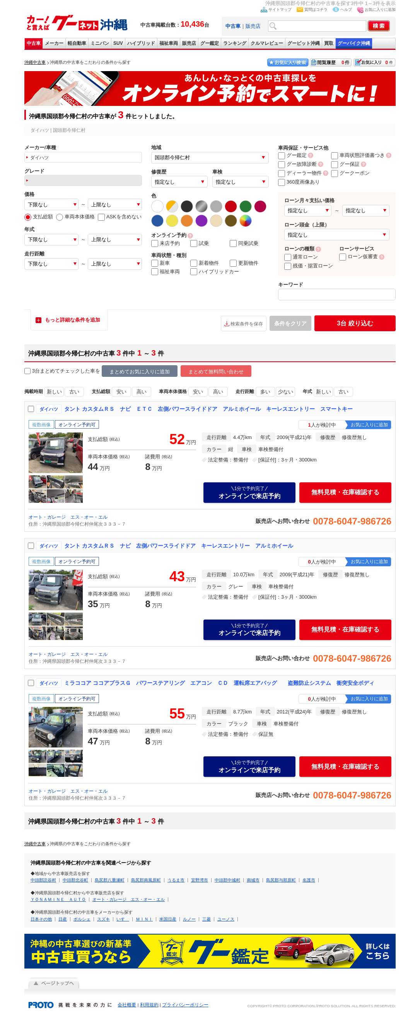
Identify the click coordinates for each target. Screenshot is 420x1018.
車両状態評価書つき (358, 155)
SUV (118, 43)
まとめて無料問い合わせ (216, 372)
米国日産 (167, 919)
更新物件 (244, 263)
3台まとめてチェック (52, 371)
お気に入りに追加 (380, 9)
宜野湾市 (199, 880)
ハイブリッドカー (214, 271)
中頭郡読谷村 (43, 880)
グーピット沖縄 (303, 43)
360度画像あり (299, 182)
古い (74, 392)
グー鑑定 (209, 43)
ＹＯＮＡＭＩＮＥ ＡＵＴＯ (58, 899)
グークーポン (350, 173)
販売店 (253, 26)
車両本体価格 (75, 217)
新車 (160, 263)
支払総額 (38, 217)
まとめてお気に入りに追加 (139, 372)
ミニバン (99, 43)
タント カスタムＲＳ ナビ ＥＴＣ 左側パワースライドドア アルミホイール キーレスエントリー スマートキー (208, 409)
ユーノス (225, 919)
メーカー (54, 43)
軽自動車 (77, 43)
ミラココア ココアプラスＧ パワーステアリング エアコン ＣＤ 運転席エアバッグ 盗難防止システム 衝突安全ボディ (219, 683)
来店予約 (165, 243)
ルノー (189, 919)
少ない (285, 392)
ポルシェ (81, 919)
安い (121, 392)
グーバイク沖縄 (354, 43)
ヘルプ (346, 9)
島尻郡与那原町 (281, 880)
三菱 (206, 919)
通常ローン (301, 257)
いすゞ (122, 919)
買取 (328, 43)
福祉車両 (168, 43)
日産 (62, 919)
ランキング (234, 43)
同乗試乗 (244, 243)
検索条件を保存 (246, 324)
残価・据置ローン (308, 266)
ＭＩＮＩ (144, 919)
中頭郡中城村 (227, 880)
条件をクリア (290, 323)
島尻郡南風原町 (146, 880)
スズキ (103, 919)
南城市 (253, 880)
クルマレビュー (267, 43)
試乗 (199, 243)
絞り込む (355, 323)
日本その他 (41, 919)
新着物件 (204, 263)
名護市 (308, 880)
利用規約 (149, 1005)
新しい (54, 392)
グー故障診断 (297, 164)
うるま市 (175, 880)
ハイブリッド (141, 43)
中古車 (34, 43)
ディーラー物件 (300, 173)
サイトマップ (280, 9)
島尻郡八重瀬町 (110, 880)
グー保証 (345, 164)
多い (265, 392)
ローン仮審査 (358, 256)
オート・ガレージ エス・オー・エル (68, 517)
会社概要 (127, 1005)
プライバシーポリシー (185, 1005)
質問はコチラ (316, 9)
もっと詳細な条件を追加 (72, 320)
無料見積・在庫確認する (345, 492)
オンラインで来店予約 (249, 492)
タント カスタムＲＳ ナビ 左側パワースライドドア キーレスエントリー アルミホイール (178, 545)
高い (142, 392)
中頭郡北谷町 (75, 880)
